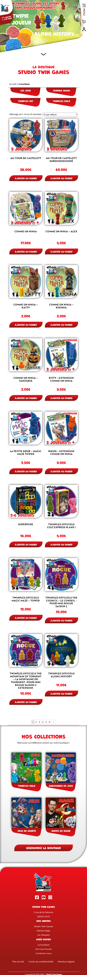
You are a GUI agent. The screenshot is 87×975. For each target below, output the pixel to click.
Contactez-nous (44, 953)
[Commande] (60, 114)
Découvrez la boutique (43, 848)
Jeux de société (26, 830)
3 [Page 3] (39, 722)
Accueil (12, 83)
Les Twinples (43, 934)
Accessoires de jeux (61, 785)
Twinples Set (25, 101)
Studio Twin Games (43, 926)
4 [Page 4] (42, 722)
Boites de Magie (61, 830)
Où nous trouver (43, 949)
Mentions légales (66, 961)
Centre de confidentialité (40, 961)
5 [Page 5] (46, 722)
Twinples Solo (61, 101)
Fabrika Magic (61, 90)
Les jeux (25, 90)
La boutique (44, 944)
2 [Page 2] (36, 722)
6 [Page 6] (49, 722)
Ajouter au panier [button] (26, 178)
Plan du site (18, 961)
